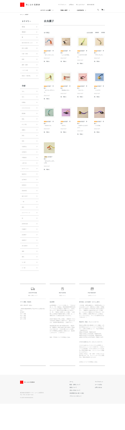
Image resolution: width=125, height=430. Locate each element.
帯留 (23, 27)
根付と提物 (25, 52)
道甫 (23, 275)
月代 (23, 99)
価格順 (97, 32)
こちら (68, 363)
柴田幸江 (25, 190)
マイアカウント (62, 4)
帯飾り (24, 32)
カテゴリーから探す (45, 10)
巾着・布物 (25, 58)
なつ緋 (24, 288)
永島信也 (25, 160)
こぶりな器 (25, 77)
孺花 (23, 282)
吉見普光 (25, 166)
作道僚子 (25, 251)
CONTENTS (80, 10)
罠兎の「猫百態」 (28, 83)
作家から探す (64, 10)
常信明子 (25, 263)
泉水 (23, 105)
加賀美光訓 (25, 245)
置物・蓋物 (25, 70)
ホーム (21, 14)
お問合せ (71, 4)
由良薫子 (28, 14)
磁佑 (23, 227)
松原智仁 (25, 202)
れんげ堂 (25, 135)
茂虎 (23, 148)
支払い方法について (80, 416)
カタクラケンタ (27, 233)
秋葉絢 (24, 111)
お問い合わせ (100, 414)
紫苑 (23, 154)
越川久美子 (25, 215)
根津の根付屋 (90, 4)
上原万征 (25, 178)
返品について (78, 414)
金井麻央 (25, 196)
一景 (23, 221)
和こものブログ (80, 4)
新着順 (103, 32)
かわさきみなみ (27, 117)
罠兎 (23, 129)
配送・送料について (80, 411)
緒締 (23, 64)
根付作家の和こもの (28, 44)
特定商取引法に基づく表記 (82, 419)
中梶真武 (25, 172)
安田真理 (25, 208)
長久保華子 (25, 269)
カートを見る (100, 411)
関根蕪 (24, 123)
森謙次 (24, 141)
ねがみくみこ (26, 184)
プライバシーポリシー (81, 422)
